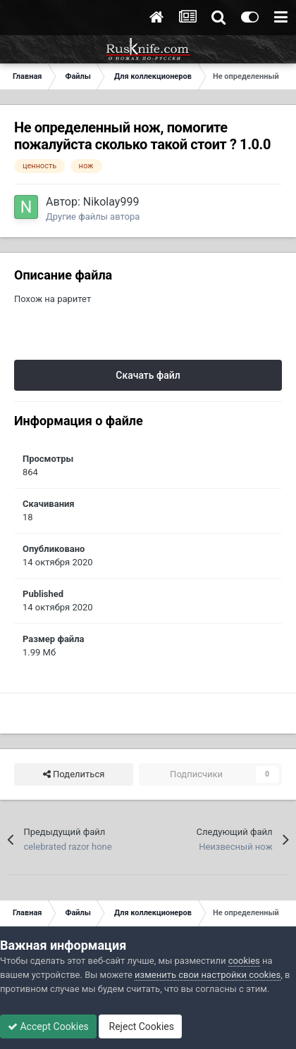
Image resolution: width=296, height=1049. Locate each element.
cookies (244, 960)
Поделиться (73, 774)
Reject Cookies (140, 1026)
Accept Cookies (48, 1026)
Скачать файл (148, 375)
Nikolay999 (111, 201)
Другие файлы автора (93, 216)
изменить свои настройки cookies (207, 974)
